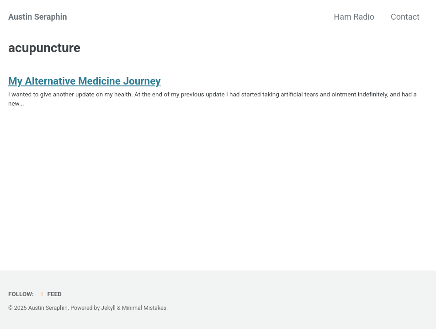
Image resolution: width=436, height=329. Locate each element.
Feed (50, 293)
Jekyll (108, 308)
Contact (405, 16)
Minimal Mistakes (144, 308)
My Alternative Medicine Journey (84, 81)
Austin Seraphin (37, 16)
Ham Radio (354, 16)
